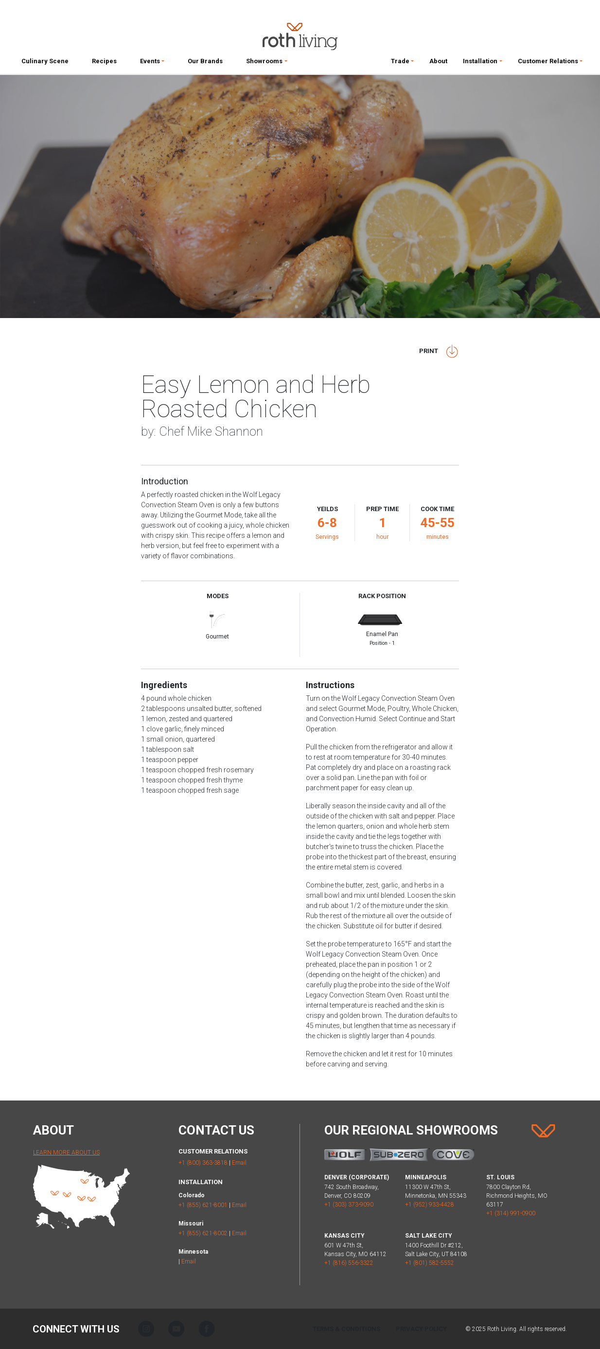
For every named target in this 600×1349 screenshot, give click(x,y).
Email (239, 1162)
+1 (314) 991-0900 (510, 1213)
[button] (152, 63)
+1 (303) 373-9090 (348, 1204)
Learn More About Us (66, 1152)
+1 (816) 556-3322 (348, 1263)
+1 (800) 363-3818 (203, 1162)
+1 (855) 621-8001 (203, 1205)
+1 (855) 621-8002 (203, 1233)
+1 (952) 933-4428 (429, 1204)
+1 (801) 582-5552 (429, 1263)
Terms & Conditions (346, 1328)
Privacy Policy (421, 1328)
